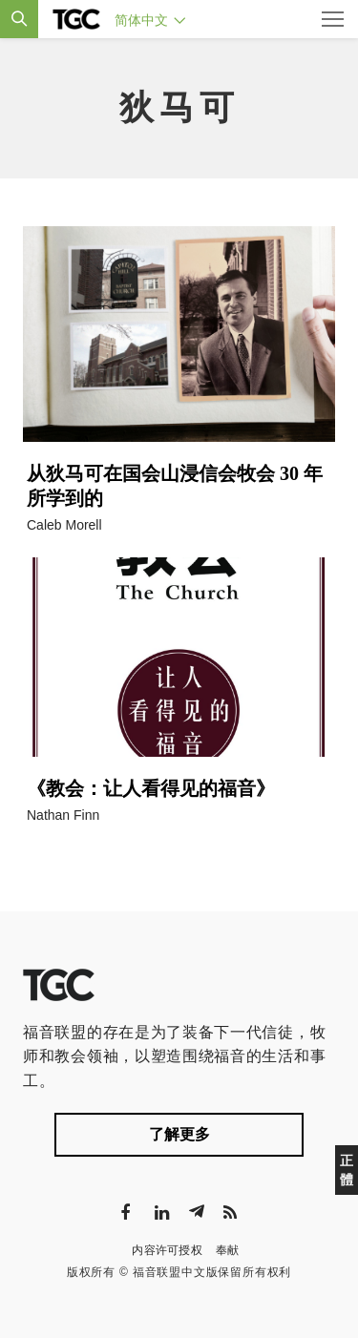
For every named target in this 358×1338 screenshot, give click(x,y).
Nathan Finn (63, 815)
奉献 (228, 1250)
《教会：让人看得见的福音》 (151, 788)
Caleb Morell (64, 525)
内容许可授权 (167, 1250)
